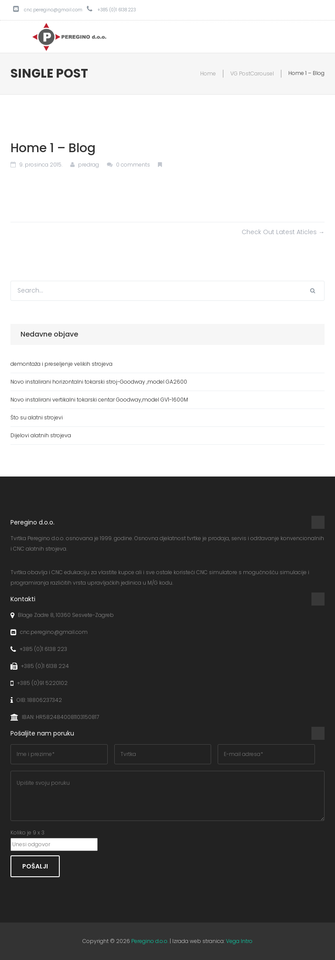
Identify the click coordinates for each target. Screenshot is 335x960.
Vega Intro (239, 941)
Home (208, 73)
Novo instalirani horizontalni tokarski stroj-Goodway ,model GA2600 (98, 381)
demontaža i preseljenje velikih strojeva (61, 364)
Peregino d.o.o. (149, 941)
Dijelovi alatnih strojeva (40, 435)
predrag (88, 164)
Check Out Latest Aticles (283, 232)
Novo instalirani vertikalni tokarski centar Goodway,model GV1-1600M (99, 399)
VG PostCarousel (252, 73)
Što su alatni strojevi (36, 417)
